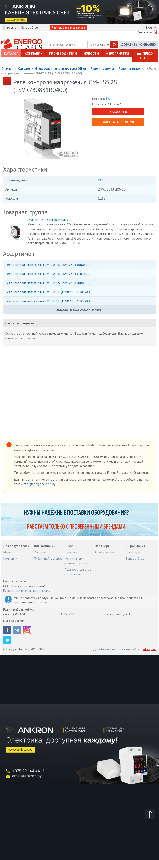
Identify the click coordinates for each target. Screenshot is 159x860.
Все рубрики (99, 45)
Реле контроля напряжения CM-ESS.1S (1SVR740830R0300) (47, 283)
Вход (149, 27)
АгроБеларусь (104, 552)
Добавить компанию (138, 45)
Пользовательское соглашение (77, 571)
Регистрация (145, 32)
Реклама (40, 552)
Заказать (118, 111)
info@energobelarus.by (39, 484)
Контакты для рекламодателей (76, 560)
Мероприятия (117, 53)
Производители (63, 53)
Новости (91, 53)
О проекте (9, 27)
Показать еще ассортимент (79, 310)
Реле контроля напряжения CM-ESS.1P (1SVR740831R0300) (48, 292)
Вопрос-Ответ (30, 27)
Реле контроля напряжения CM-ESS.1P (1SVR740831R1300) (48, 301)
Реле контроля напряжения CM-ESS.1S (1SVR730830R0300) (47, 264)
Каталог (11, 53)
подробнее (41, 602)
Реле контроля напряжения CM (50, 220)
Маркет (8, 552)
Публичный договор (48, 558)
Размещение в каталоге (68, 27)
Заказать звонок (118, 122)
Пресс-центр (146, 55)
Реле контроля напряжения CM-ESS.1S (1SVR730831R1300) (47, 274)
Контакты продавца (19, 323)
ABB (100, 180)
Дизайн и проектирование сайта (116, 649)
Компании (34, 53)
